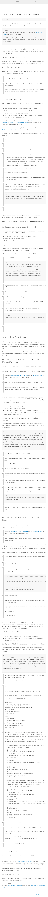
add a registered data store (14, 885)
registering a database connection (11, 398)
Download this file (28, 737)
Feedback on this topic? (40, 894)
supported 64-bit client (19, 77)
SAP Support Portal (37, 77)
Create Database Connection (9, 129)
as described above (12, 857)
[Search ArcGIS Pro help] (22, 2)
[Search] (36, 2)
